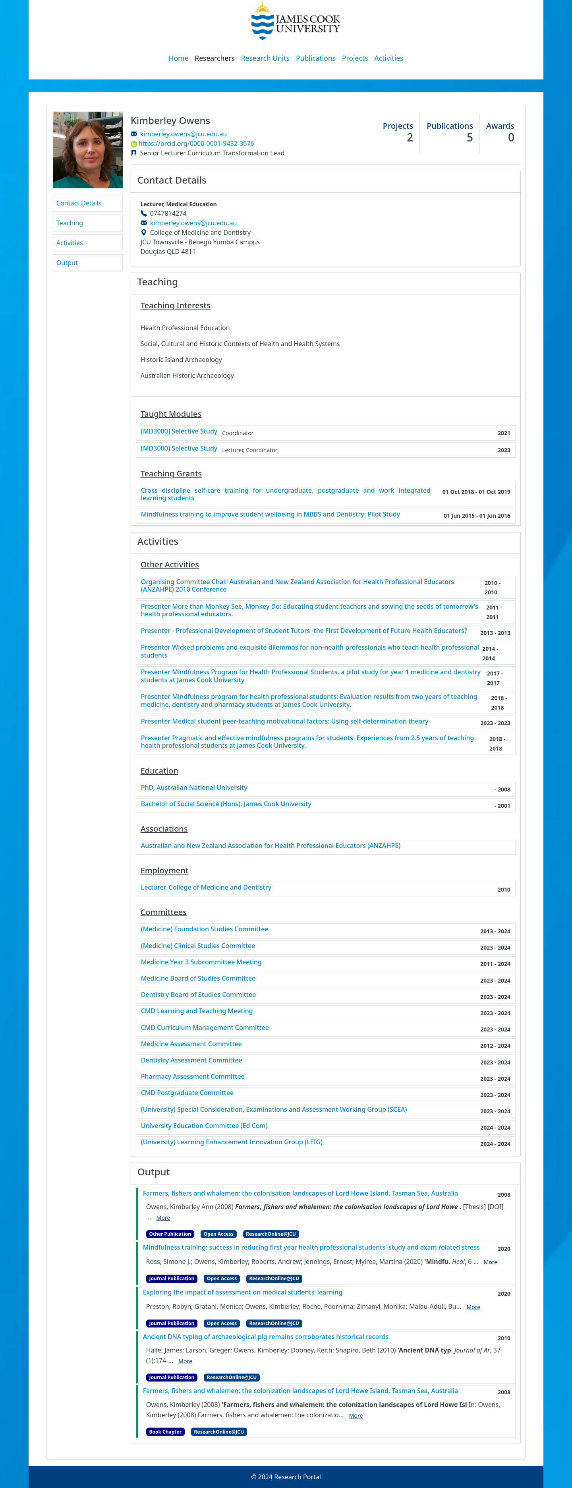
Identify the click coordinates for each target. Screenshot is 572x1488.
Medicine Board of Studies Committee (198, 978)
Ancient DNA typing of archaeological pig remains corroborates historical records (266, 1337)
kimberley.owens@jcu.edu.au (183, 134)
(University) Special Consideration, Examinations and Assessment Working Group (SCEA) (274, 1109)
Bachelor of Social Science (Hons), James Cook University (226, 804)
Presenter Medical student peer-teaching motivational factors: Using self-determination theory (285, 721)
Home (179, 58)
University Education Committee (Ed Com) (204, 1126)
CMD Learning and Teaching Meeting (197, 1011)
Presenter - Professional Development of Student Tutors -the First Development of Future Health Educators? (304, 631)
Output (67, 262)
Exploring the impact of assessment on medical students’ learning (243, 1292)
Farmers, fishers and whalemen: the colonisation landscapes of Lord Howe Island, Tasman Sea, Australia (300, 1193)
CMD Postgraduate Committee (187, 1093)
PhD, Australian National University (194, 787)
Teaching (69, 223)
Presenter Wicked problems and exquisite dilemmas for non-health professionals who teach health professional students (310, 651)
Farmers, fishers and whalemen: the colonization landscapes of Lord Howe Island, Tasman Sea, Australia (300, 1391)
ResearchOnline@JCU (271, 1234)
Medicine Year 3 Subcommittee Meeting (201, 962)
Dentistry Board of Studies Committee (198, 994)
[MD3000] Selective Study (179, 431)
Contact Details (78, 203)
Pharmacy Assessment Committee (193, 1076)
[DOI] (495, 1206)
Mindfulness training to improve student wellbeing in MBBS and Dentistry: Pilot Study (270, 514)
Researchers (214, 58)
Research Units (265, 58)
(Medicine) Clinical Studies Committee (198, 946)
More (163, 1217)
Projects (355, 58)
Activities (389, 58)
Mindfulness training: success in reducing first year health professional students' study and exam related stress (311, 1247)
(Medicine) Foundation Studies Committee (205, 929)
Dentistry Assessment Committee (191, 1060)
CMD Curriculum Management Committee (205, 1027)
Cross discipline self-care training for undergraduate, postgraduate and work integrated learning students (286, 494)
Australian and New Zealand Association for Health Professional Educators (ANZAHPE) (271, 845)
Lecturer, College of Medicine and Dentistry (206, 887)
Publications (316, 58)
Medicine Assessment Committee (191, 1044)
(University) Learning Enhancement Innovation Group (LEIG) (232, 1142)
